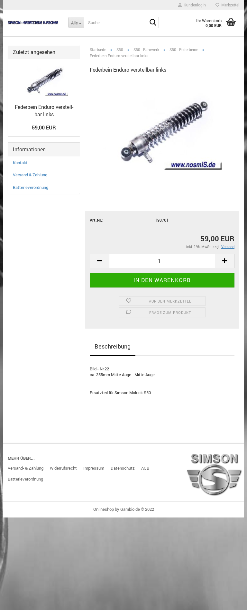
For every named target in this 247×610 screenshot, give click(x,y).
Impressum (93, 468)
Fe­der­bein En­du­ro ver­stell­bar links (44, 110)
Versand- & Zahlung (25, 468)
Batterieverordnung (30, 187)
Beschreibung (113, 346)
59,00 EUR (44, 127)
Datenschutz (123, 468)
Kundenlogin (192, 4)
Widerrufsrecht (63, 468)
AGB (145, 468)
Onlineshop (103, 509)
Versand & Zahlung (30, 175)
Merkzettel (227, 4)
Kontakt (20, 162)
